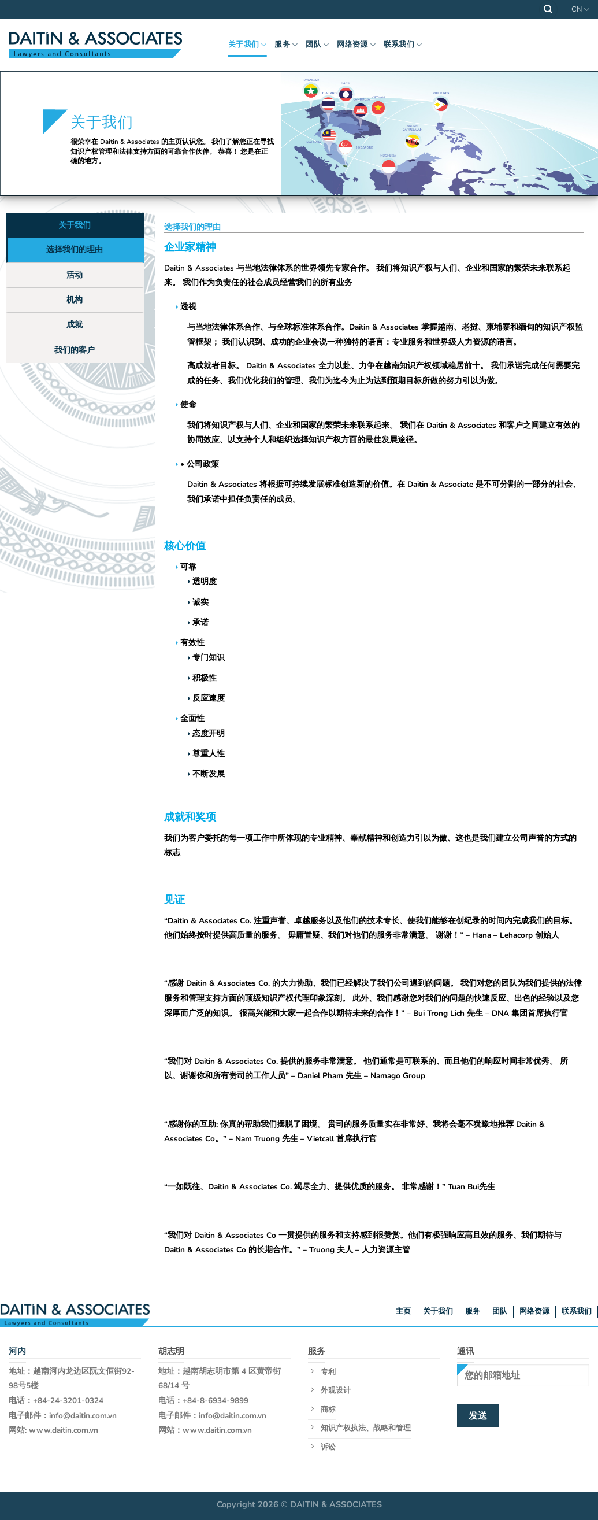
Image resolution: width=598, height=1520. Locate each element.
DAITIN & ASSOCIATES (336, 1504)
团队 (317, 44)
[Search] (548, 9)
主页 (403, 1311)
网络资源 (356, 44)
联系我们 (403, 44)
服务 (286, 44)
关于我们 (247, 44)
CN (580, 9)
